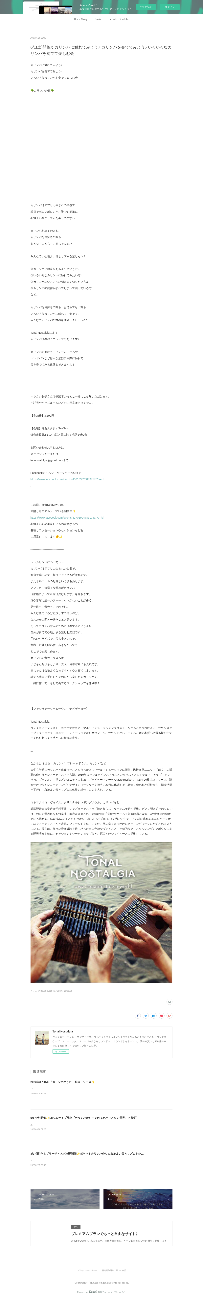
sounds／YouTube (119, 19)
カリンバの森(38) (38, 991)
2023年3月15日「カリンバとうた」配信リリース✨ (63, 1082)
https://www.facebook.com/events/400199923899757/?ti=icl (67, 479)
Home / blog (80, 19)
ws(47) (59, 991)
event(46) (51, 991)
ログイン (170, 7)
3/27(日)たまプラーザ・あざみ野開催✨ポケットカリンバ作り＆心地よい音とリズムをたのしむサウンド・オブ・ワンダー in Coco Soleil (116, 1153)
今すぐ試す (145, 6)
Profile (98, 19)
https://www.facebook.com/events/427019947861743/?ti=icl (67, 517)
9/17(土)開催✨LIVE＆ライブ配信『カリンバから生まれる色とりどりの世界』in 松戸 (84, 1117)
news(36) (68, 991)
